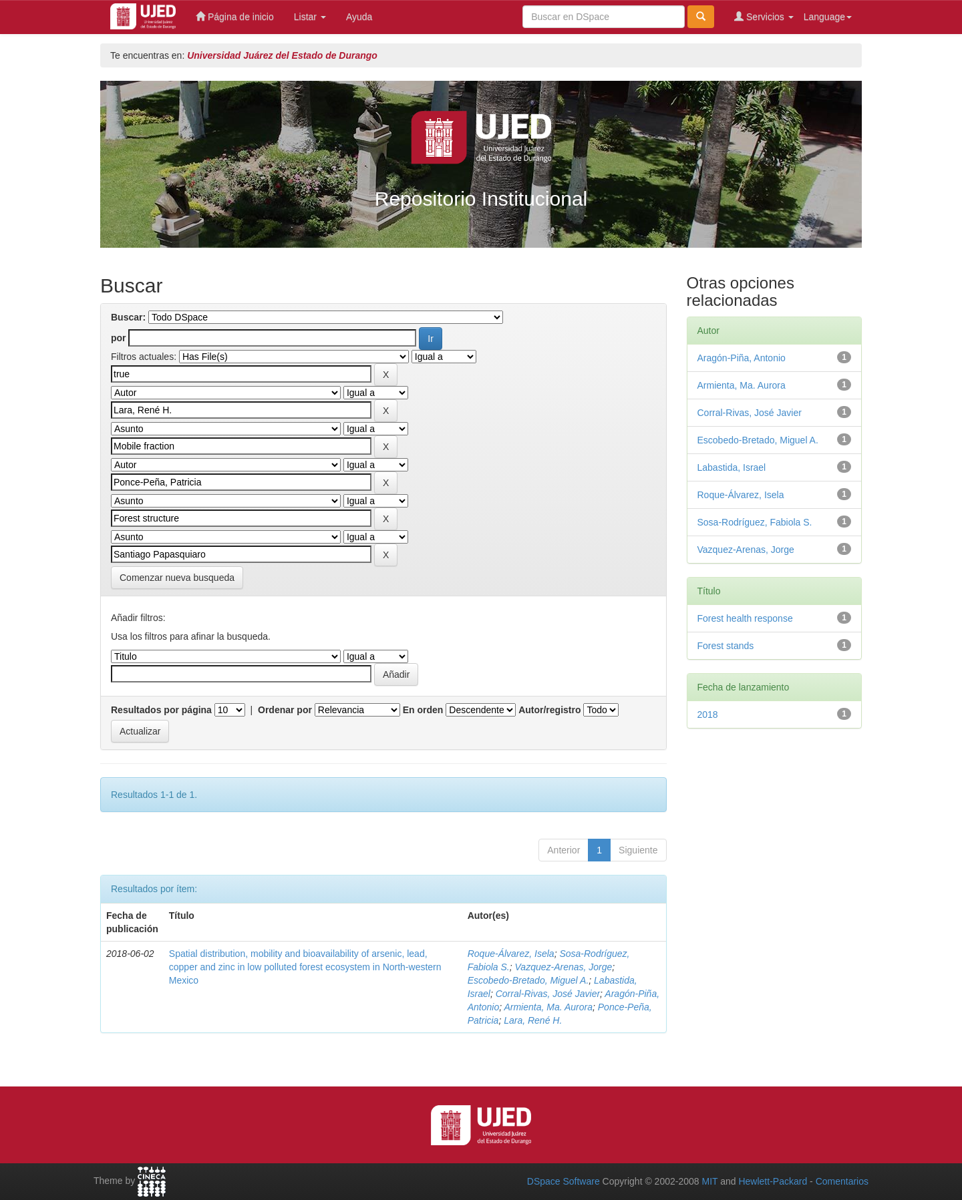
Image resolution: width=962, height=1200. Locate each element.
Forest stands (725, 645)
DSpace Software (563, 1181)
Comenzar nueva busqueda (177, 577)
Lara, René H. (533, 1020)
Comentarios (842, 1181)
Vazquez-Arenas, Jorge (564, 967)
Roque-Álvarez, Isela (511, 953)
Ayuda (359, 16)
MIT (709, 1181)
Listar (310, 16)
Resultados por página (161, 710)
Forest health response (745, 618)
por (118, 338)
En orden (423, 710)
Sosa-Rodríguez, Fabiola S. (754, 522)
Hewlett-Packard (772, 1181)
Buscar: (128, 317)
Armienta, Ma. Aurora (548, 1007)
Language (828, 16)
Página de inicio (235, 16)
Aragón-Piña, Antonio (741, 358)
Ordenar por (285, 710)
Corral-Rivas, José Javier (548, 993)
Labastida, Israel (731, 467)
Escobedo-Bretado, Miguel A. (528, 980)
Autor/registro (549, 710)
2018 (707, 714)
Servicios (764, 16)
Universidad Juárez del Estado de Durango (282, 55)
